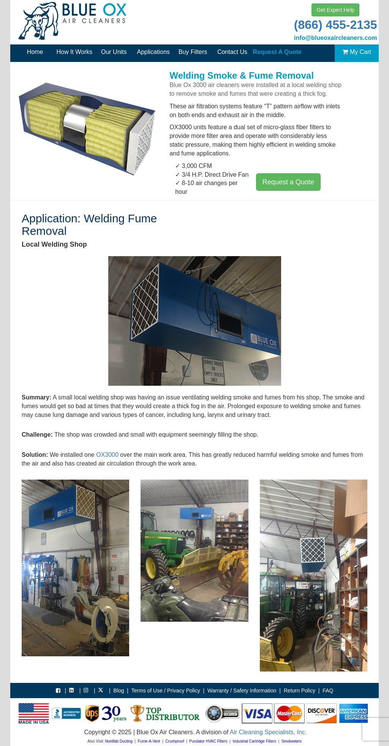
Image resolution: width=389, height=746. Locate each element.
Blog (119, 690)
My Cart (356, 52)
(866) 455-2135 (335, 25)
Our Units (114, 52)
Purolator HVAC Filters (208, 741)
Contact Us (232, 52)
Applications (153, 52)
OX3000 (107, 454)
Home (35, 52)
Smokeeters (291, 741)
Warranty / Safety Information (242, 690)
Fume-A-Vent (149, 741)
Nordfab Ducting (119, 741)
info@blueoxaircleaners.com (335, 38)
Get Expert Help (335, 10)
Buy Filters (193, 52)
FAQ (328, 690)
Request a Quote (288, 182)
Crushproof (174, 741)
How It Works (74, 52)
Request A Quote (277, 52)
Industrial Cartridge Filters (254, 741)
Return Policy (299, 690)
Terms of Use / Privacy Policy (165, 690)
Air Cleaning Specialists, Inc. (268, 732)
